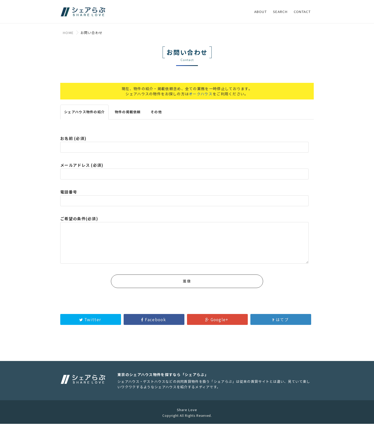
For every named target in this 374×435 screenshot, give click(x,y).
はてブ (281, 330)
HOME (68, 32)
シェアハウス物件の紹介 (84, 115)
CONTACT (302, 11)
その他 (156, 115)
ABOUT (260, 11)
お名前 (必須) (184, 146)
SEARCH (280, 11)
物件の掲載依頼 (128, 115)
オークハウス (200, 97)
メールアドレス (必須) (184, 173)
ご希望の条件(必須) (184, 247)
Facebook (154, 330)
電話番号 (184, 199)
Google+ (217, 330)
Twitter (90, 330)
